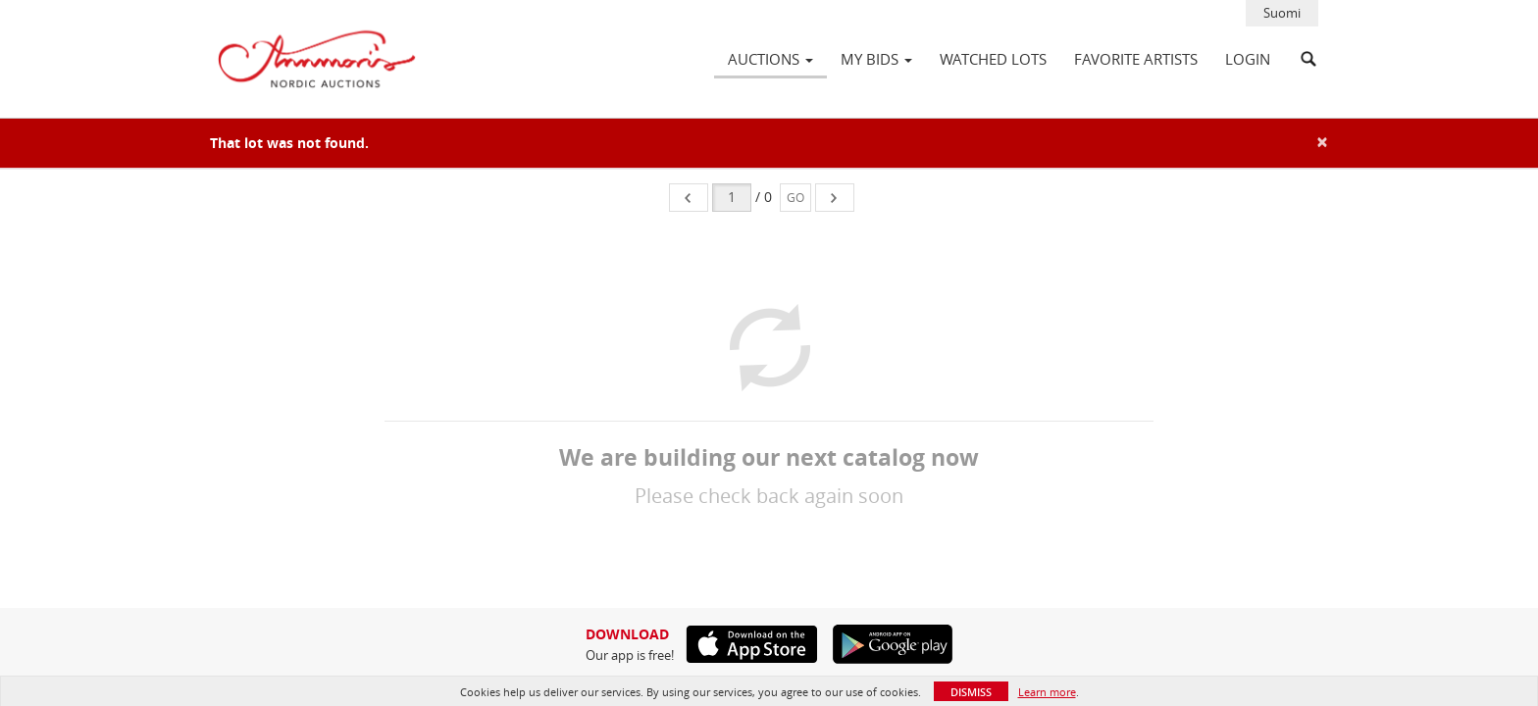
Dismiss (971, 691)
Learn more (1047, 691)
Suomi (1282, 13)
